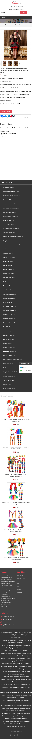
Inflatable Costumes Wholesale (12, 359)
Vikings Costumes (8, 380)
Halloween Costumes (6, 606)
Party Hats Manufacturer (11, 208)
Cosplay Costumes (9, 318)
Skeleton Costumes (9, 376)
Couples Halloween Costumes (11, 322)
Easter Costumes (8, 343)
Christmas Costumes (9, 306)
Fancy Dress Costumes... (11, 191)
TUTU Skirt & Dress (9, 224)
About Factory (20, 575)
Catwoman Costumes (9, 294)
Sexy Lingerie (7, 241)
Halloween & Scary (9, 200)
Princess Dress (8, 220)
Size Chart (19, 592)
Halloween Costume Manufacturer (13, 24)
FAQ (18, 583)
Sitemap (19, 589)
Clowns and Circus (9, 314)
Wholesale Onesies (5, 609)
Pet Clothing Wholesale (10, 216)
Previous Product (7, 118)
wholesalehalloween (9, 232)
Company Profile (21, 578)
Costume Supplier (8, 187)
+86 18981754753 (27, 370)
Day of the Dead (8, 327)
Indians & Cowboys (9, 355)
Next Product (25, 118)
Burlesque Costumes (9, 286)
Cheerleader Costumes (10, 302)
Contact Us (24, 367)
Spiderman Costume (6, 602)
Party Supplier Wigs (9, 212)
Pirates (5, 367)
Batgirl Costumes (8, 269)
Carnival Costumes (5, 604)
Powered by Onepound (16, 731)
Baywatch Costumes (9, 277)
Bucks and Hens (8, 281)
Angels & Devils (8, 261)
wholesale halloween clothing (11, 228)
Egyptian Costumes (9, 347)
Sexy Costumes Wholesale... (11, 372)
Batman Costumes (8, 273)
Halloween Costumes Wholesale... (13, 245)
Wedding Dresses (16, 637)
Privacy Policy (26, 635)
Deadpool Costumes (9, 335)
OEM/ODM (19, 581)
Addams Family (8, 253)
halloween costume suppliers (11, 195)
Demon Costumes (8, 339)
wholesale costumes (9, 249)
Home (3, 24)
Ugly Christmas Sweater (10, 388)
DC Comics (7, 331)
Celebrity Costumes (9, 298)
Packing (18, 586)
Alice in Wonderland (9, 257)
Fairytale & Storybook (9, 351)
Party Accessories (8, 363)
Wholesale (7, 384)
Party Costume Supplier (10, 204)
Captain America (8, 290)
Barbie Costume (8, 265)
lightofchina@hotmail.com (18, 9)
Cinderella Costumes (9, 310)
